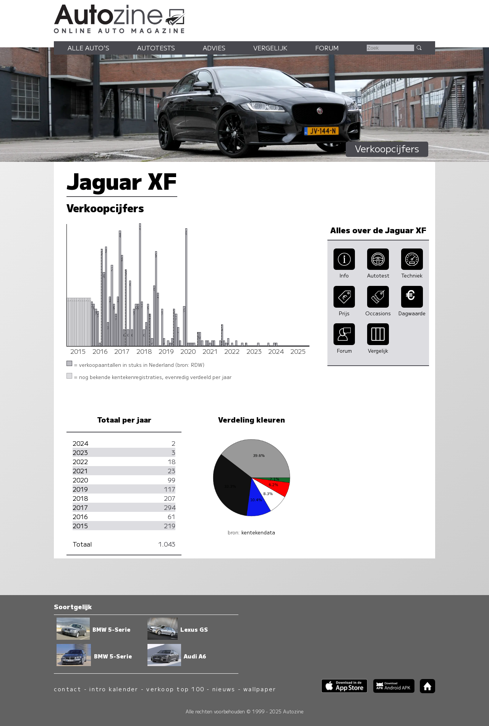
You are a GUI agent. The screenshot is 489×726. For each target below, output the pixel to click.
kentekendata (258, 532)
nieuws (223, 689)
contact (68, 689)
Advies (214, 47)
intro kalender (113, 689)
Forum (327, 47)
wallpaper (259, 689)
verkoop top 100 (175, 689)
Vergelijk (270, 47)
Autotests (156, 47)
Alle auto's (88, 47)
